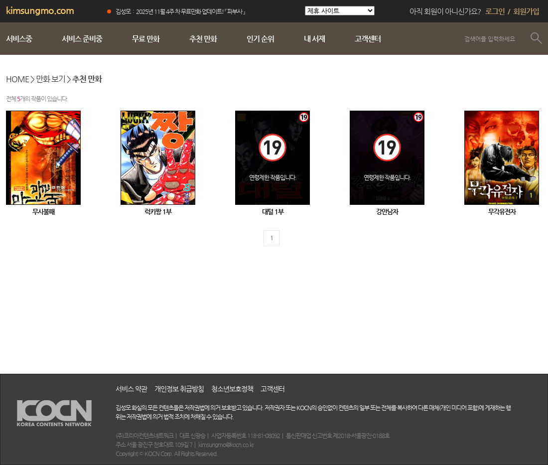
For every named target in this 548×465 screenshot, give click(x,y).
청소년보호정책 (232, 389)
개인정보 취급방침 (179, 389)
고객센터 (272, 389)
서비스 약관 (131, 389)
